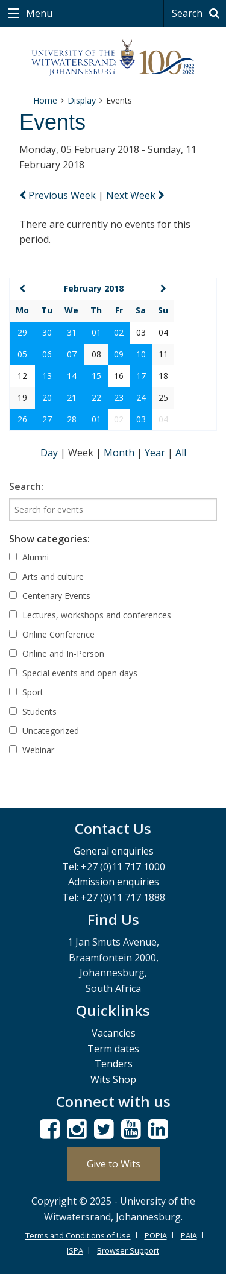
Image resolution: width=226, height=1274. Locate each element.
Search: (26, 486)
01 (96, 332)
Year (156, 452)
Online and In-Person (56, 653)
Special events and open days (73, 673)
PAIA (189, 1235)
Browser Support (128, 1250)
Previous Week (58, 195)
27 (47, 419)
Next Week (135, 195)
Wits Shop (113, 1079)
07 (72, 354)
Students (33, 711)
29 (22, 332)
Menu (38, 13)
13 (47, 375)
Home (45, 100)
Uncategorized (44, 730)
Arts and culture (46, 576)
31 (72, 332)
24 (141, 397)
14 (72, 375)
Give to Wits (113, 1163)
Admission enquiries (113, 881)
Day (50, 452)
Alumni (29, 557)
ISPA (75, 1250)
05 (22, 354)
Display (81, 100)
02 (119, 332)
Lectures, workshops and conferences (90, 615)
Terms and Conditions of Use (78, 1235)
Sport (26, 692)
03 (141, 419)
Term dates (113, 1048)
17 (141, 375)
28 (72, 419)
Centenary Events (49, 595)
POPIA (156, 1235)
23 (119, 397)
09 (119, 354)
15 (96, 375)
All (180, 452)
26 (22, 419)
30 (47, 332)
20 (47, 397)
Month (120, 452)
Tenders (114, 1063)
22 (96, 397)
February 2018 (94, 288)
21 (72, 397)
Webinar (31, 750)
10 (141, 354)
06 (47, 354)
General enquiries (114, 851)
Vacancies (114, 1033)
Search (197, 13)
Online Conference (52, 634)
